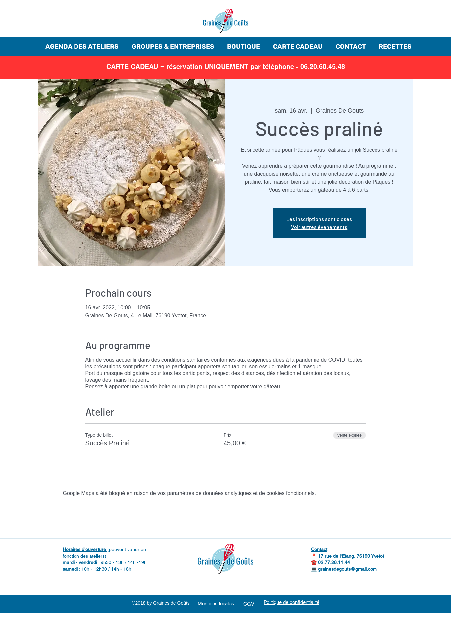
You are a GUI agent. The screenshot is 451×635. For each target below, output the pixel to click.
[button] (82, 46)
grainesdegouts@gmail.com (347, 569)
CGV (248, 604)
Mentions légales (216, 603)
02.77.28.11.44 (334, 562)
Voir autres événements (319, 227)
